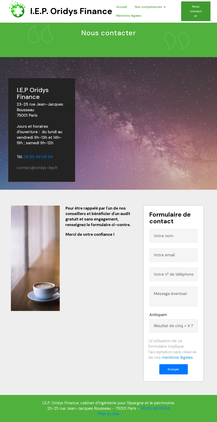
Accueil (121, 7)
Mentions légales (128, 16)
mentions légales (177, 357)
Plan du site (108, 413)
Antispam (158, 314)
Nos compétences (148, 7)
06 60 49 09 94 (38, 156)
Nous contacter (196, 11)
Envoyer (173, 369)
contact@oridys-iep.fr (37, 167)
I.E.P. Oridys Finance (71, 11)
